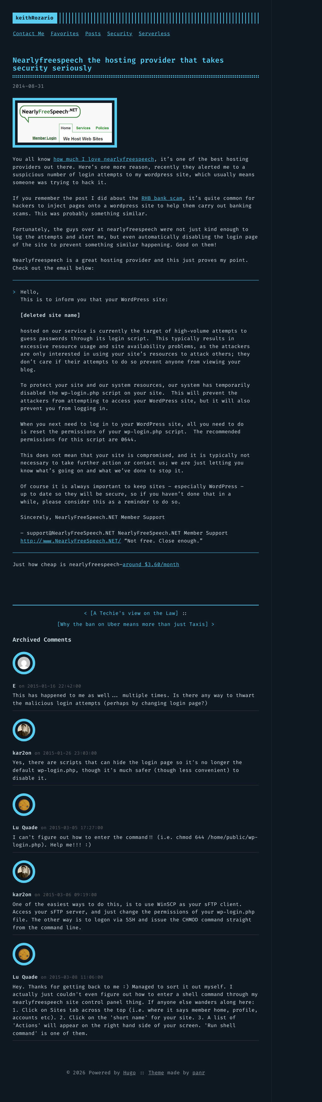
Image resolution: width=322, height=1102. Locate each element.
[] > (135, 624)
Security (119, 33)
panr (198, 1072)
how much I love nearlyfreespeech (103, 159)
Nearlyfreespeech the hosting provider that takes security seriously (118, 64)
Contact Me (28, 33)
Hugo (129, 1072)
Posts (93, 33)
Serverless (154, 33)
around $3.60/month (151, 564)
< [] (131, 613)
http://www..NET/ (70, 540)
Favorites (65, 33)
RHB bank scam (162, 198)
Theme (156, 1072)
